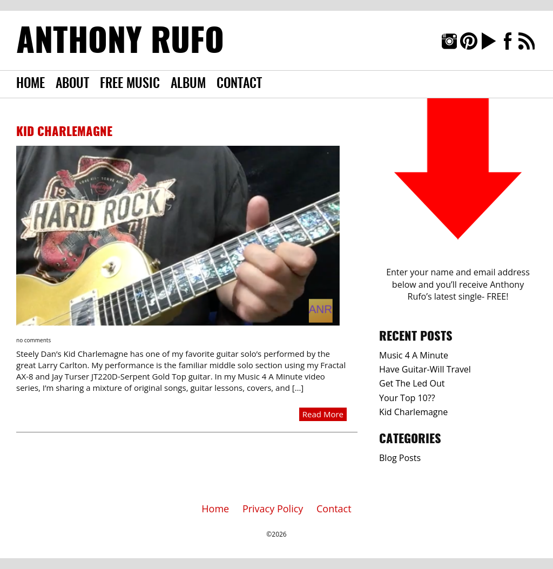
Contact (239, 84)
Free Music (130, 84)
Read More (322, 414)
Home (30, 84)
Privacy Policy (272, 508)
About (72, 84)
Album (188, 84)
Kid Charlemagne (64, 132)
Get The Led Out (411, 383)
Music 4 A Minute (413, 355)
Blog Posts (400, 458)
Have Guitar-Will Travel (425, 369)
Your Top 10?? (407, 398)
